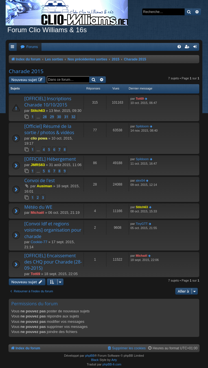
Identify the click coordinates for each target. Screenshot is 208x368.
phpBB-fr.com (111, 364)
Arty (114, 360)
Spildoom (142, 126)
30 (59, 116)
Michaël (37, 212)
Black (95, 360)
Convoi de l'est (39, 180)
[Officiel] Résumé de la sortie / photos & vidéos (49, 129)
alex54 (140, 180)
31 (66, 116)
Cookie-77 (38, 242)
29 (52, 116)
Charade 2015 (26, 71)
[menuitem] (29, 47)
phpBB (90, 355)
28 (45, 116)
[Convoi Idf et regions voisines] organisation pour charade (52, 230)
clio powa (38, 138)
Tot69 (140, 98)
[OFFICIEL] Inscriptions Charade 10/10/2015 (47, 101)
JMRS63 (37, 165)
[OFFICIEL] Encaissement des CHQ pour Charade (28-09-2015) (53, 261)
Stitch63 (37, 110)
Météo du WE (38, 207)
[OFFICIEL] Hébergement (50, 159)
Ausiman (44, 186)
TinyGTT (142, 223)
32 (73, 116)
